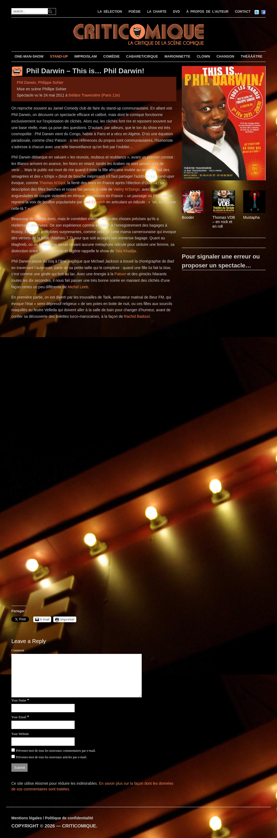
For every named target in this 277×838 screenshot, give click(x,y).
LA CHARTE (157, 12)
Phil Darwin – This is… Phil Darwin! (85, 71)
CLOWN (203, 56)
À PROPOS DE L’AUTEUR (207, 12)
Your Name (18, 700)
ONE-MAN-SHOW (29, 56)
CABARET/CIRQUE (142, 56)
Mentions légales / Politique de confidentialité (52, 818)
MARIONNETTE (177, 56)
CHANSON (225, 56)
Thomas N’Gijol (52, 183)
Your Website (20, 734)
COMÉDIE (111, 56)
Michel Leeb (78, 287)
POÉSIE (134, 12)
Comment (17, 650)
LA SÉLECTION (110, 12)
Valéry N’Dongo (126, 189)
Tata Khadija (125, 251)
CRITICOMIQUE (79, 826)
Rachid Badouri (137, 316)
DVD (176, 12)
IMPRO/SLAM (85, 56)
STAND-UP (59, 56)
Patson (120, 274)
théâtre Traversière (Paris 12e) (94, 95)
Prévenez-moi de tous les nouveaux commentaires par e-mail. (56, 751)
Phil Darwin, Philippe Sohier (40, 82)
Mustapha (251, 217)
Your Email (18, 717)
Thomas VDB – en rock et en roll (223, 222)
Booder (188, 217)
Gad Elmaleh (94, 202)
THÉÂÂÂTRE (251, 56)
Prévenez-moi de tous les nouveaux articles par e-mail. (51, 757)
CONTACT (242, 12)
